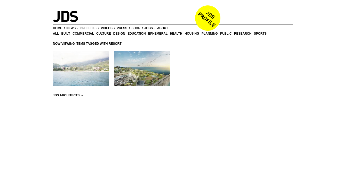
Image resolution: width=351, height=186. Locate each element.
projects (88, 28)
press (122, 28)
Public (226, 33)
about (162, 28)
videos (107, 28)
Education (136, 33)
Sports (260, 33)
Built (65, 33)
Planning (210, 33)
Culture (103, 33)
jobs (149, 28)
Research (242, 33)
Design (119, 33)
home (57, 28)
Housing (192, 33)
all (56, 33)
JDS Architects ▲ (68, 95)
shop (135, 28)
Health (176, 33)
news (71, 28)
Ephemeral (157, 33)
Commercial (83, 33)
